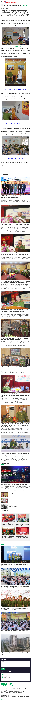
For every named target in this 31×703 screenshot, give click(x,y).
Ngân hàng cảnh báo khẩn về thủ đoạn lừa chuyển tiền (14, 484)
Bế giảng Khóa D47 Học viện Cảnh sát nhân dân (18, 493)
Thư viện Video (5, 463)
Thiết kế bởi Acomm (5, 699)
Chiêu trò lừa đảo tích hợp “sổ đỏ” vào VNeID (18, 499)
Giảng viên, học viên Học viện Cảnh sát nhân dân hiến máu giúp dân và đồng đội (22, 524)
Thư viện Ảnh (4, 510)
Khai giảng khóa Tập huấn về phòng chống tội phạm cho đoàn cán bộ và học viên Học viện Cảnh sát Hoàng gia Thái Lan (15, 395)
